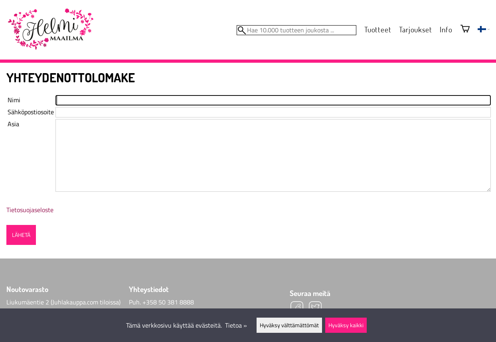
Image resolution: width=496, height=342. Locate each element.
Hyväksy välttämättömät (289, 325)
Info (446, 29)
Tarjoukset (415, 29)
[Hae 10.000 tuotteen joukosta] (296, 30)
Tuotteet (377, 29)
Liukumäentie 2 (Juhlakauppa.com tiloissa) (63, 302)
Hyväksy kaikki (346, 325)
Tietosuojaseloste (29, 210)
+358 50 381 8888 (168, 302)
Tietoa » (236, 325)
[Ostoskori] (465, 29)
